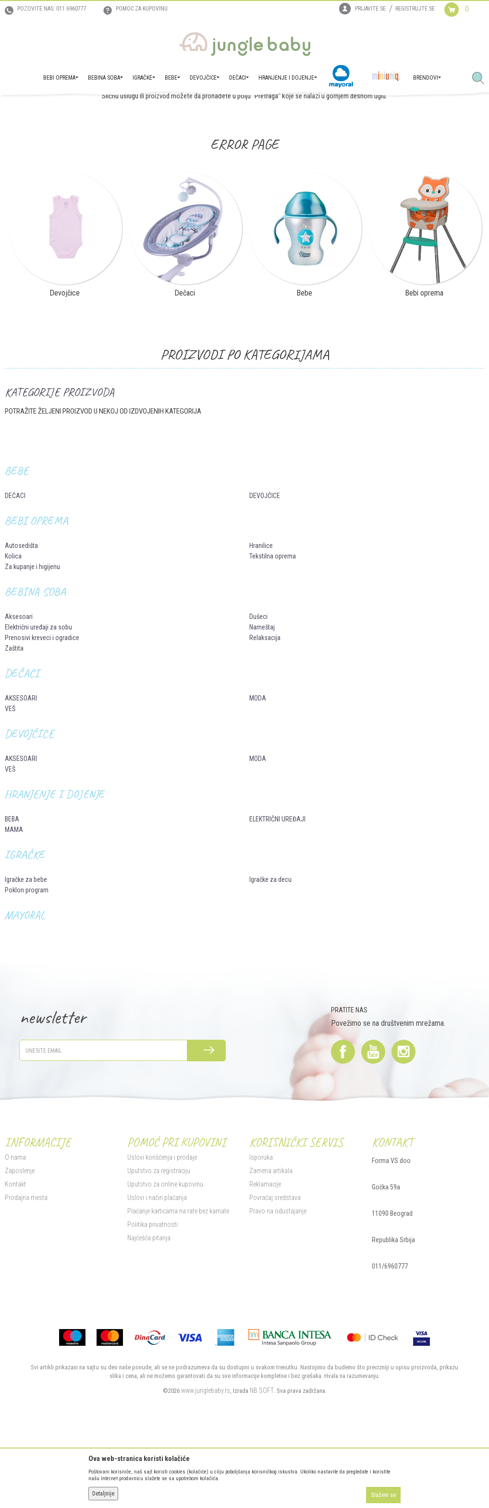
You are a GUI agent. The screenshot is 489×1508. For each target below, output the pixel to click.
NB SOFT (262, 1483)
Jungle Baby (19, 108)
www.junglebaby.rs (205, 1483)
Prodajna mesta (26, 1290)
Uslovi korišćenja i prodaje (162, 1250)
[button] (481, 79)
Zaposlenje (20, 1263)
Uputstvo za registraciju (158, 1263)
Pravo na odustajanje (277, 1303)
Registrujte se (415, 8)
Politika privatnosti (152, 1317)
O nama (15, 1250)
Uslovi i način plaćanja (157, 1290)
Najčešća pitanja (149, 1330)
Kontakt (15, 1277)
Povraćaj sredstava (275, 1290)
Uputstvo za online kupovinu (165, 1277)
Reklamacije (265, 1277)
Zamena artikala (271, 1263)
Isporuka (261, 1250)
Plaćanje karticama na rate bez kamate (178, 1303)
